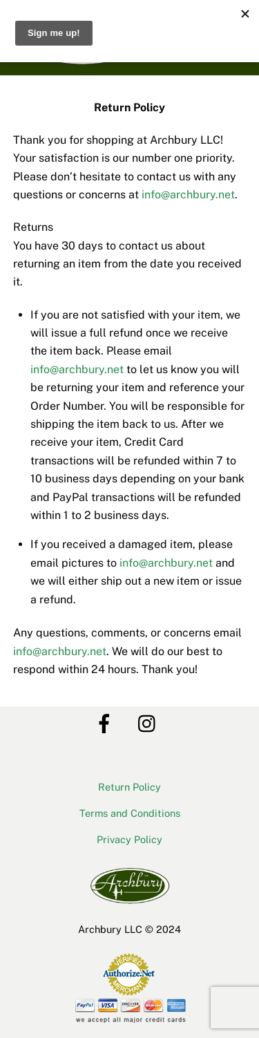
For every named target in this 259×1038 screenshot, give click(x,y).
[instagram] (150, 722)
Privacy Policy (129, 839)
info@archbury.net (188, 194)
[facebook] (107, 722)
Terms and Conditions (129, 813)
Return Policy (129, 787)
